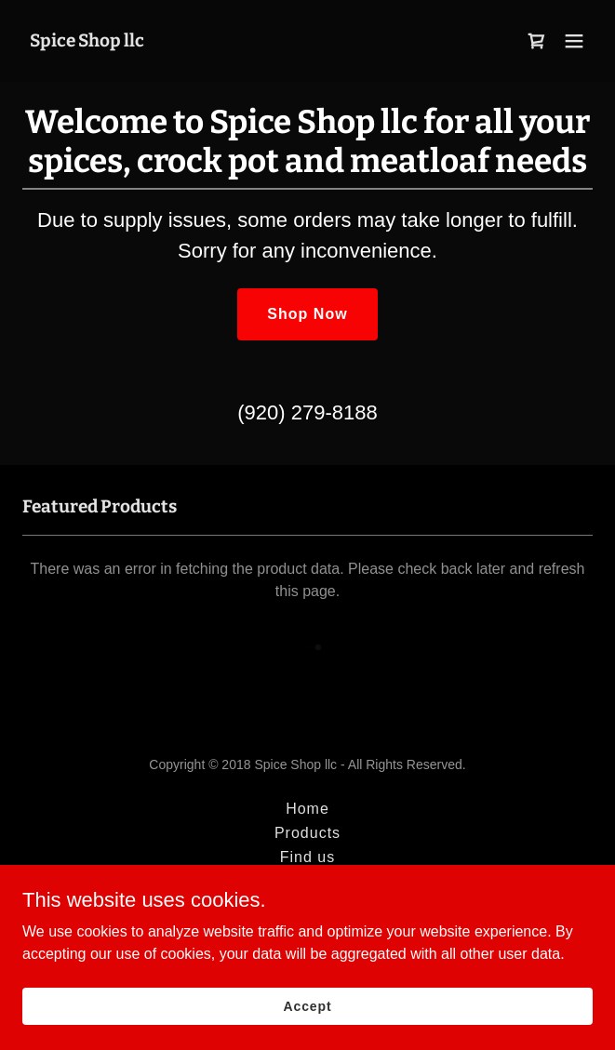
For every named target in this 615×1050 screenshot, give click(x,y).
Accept (308, 1005)
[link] (87, 41)
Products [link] (307, 833)
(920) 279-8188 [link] (307, 412)
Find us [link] (308, 857)
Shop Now (307, 314)
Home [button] (307, 809)
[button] (574, 41)
